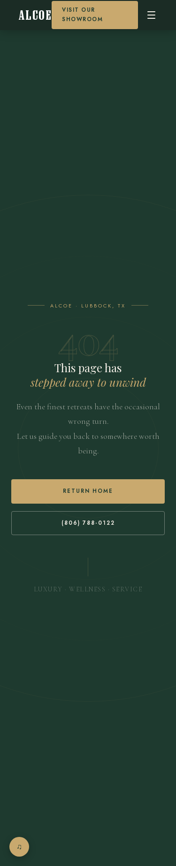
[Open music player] (19, 847)
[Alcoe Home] (35, 15)
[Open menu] (151, 15)
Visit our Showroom (82, 14)
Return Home (88, 491)
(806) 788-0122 (88, 523)
